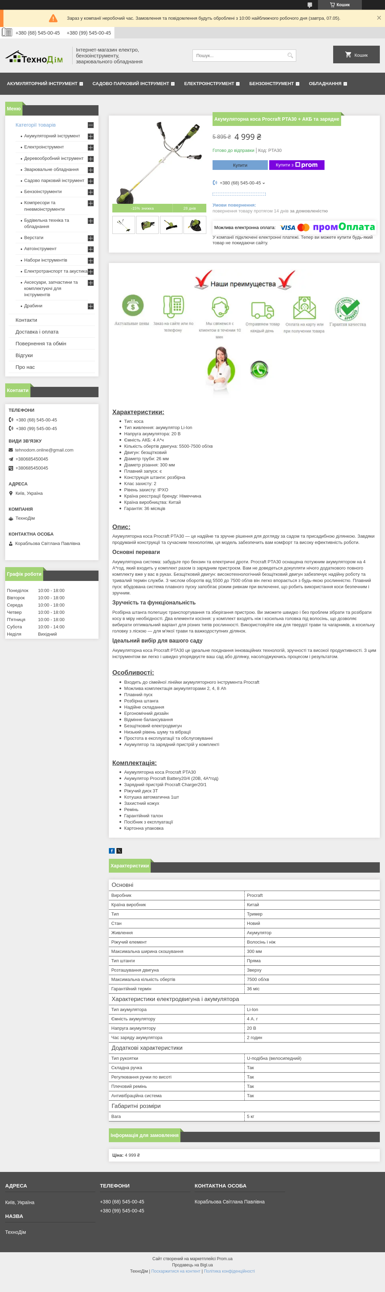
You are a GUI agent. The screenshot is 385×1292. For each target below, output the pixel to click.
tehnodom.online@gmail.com (44, 450)
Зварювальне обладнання (51, 169)
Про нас (25, 367)
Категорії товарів (36, 125)
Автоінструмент (40, 248)
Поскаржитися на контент (175, 1271)
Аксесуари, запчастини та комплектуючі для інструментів (51, 288)
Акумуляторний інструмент (42, 83)
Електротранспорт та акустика (55, 271)
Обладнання (325, 83)
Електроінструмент (209, 83)
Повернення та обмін (41, 343)
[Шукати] (290, 55)
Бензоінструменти (43, 191)
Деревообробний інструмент (54, 158)
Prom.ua (225, 1258)
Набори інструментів (45, 260)
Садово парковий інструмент (131, 83)
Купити (240, 165)
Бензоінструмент (271, 83)
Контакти (26, 320)
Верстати (34, 237)
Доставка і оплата (37, 332)
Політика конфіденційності (229, 1271)
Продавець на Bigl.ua (192, 1265)
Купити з (297, 165)
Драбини (33, 305)
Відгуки (24, 355)
